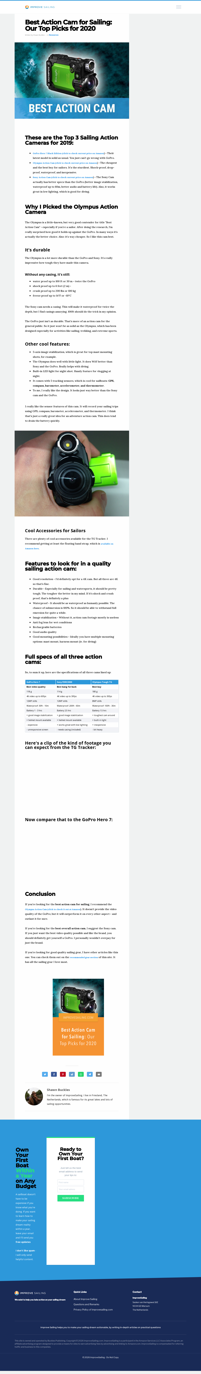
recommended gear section (87, 961)
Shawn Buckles (57, 1094)
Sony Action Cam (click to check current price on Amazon (70, 182)
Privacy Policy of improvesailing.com (91, 1313)
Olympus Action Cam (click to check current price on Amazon (73, 167)
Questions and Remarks (85, 1308)
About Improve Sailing (84, 1303)
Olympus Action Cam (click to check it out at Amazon (59, 913)
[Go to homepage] (31, 1298)
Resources (53, 35)
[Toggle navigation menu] (179, 7)
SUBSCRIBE (70, 1206)
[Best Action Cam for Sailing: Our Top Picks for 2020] (63, 1079)
